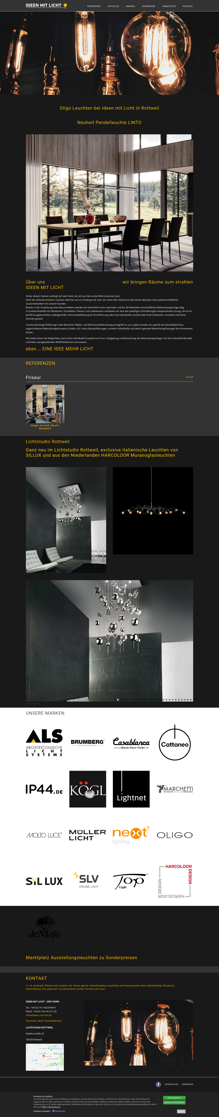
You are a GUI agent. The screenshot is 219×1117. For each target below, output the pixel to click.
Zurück (189, 376)
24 (185, 699)
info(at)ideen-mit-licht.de (39, 1015)
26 (191, 699)
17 (163, 699)
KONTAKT (188, 6)
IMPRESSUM (187, 1084)
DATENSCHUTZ (171, 1084)
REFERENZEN (94, 6)
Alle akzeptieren (174, 1097)
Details (181, 1111)
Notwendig (58, 1111)
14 (154, 699)
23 (181, 699)
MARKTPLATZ (169, 6)
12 (148, 699)
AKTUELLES (113, 6)
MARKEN (130, 6)
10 (142, 699)
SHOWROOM (148, 6)
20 (172, 699)
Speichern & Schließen (174, 1102)
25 (188, 699)
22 (178, 699)
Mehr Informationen (51, 1106)
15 (157, 699)
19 (169, 699)
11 (145, 699)
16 (160, 699)
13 (151, 699)
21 (175, 699)
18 (166, 699)
